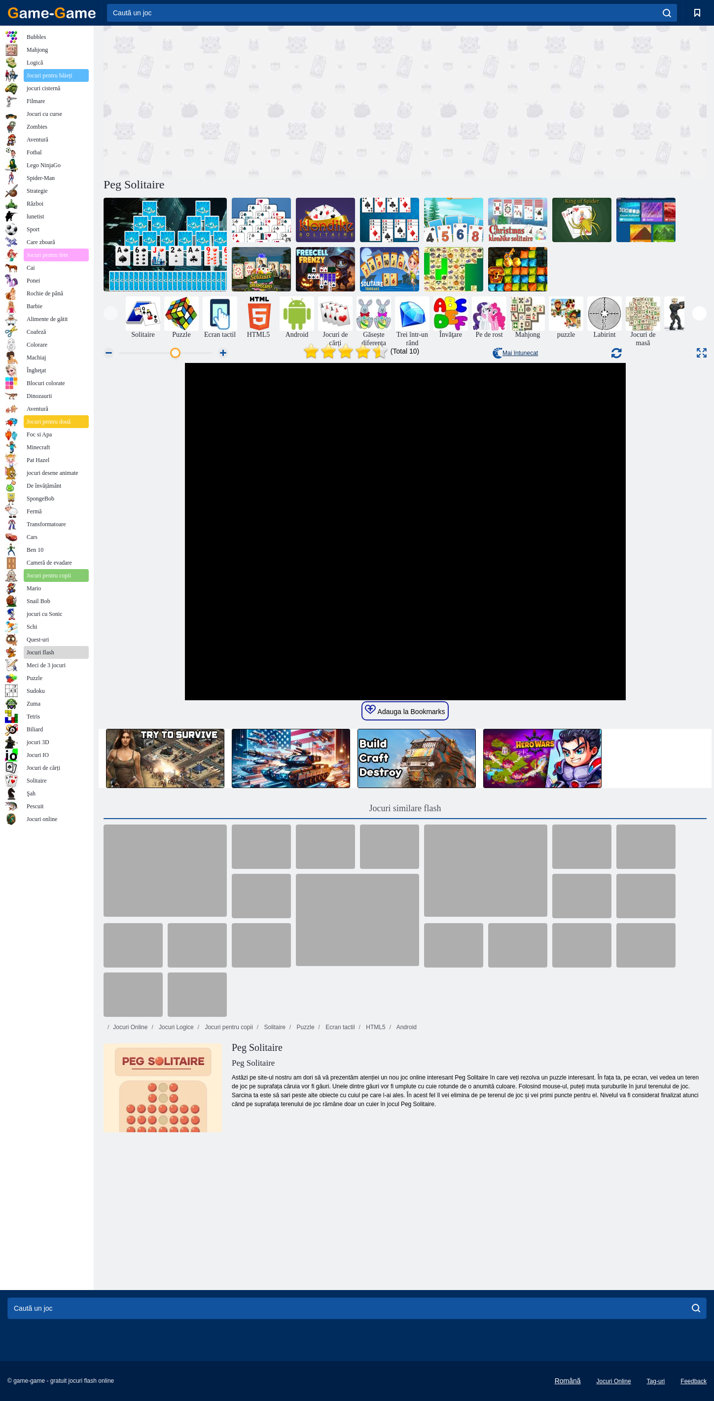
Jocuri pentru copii (228, 1027)
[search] (667, 12)
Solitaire (274, 1027)
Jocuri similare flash (405, 808)
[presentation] (111, 313)
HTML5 (375, 1027)
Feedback (693, 1381)
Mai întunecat (515, 353)
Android (406, 1027)
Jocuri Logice (175, 1027)
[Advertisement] (254, 100)
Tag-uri (656, 1381)
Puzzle (304, 1027)
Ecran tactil (339, 1027)
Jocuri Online (130, 1027)
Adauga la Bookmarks (405, 710)
